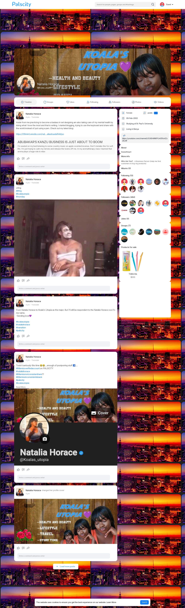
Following (125, 176)
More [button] (168, 326)
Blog (138, 325)
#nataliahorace (23, 324)
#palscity (20, 330)
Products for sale (128, 247)
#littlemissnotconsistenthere (29, 374)
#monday (20, 196)
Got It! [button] (144, 602)
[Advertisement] (92, 31)
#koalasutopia (22, 194)
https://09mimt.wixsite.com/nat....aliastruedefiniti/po (40, 134)
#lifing (19, 191)
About (121, 325)
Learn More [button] (111, 602)
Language (166, 320)
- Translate (34, 117)
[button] (125, 4)
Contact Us (146, 325)
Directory (130, 325)
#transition (21, 327)
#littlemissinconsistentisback (29, 377)
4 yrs (28, 117)
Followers (125, 197)
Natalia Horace (48, 84)
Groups (124, 226)
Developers (158, 325)
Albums (124, 168)
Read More (21, 387)
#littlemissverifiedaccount (28, 368)
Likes (123, 219)
